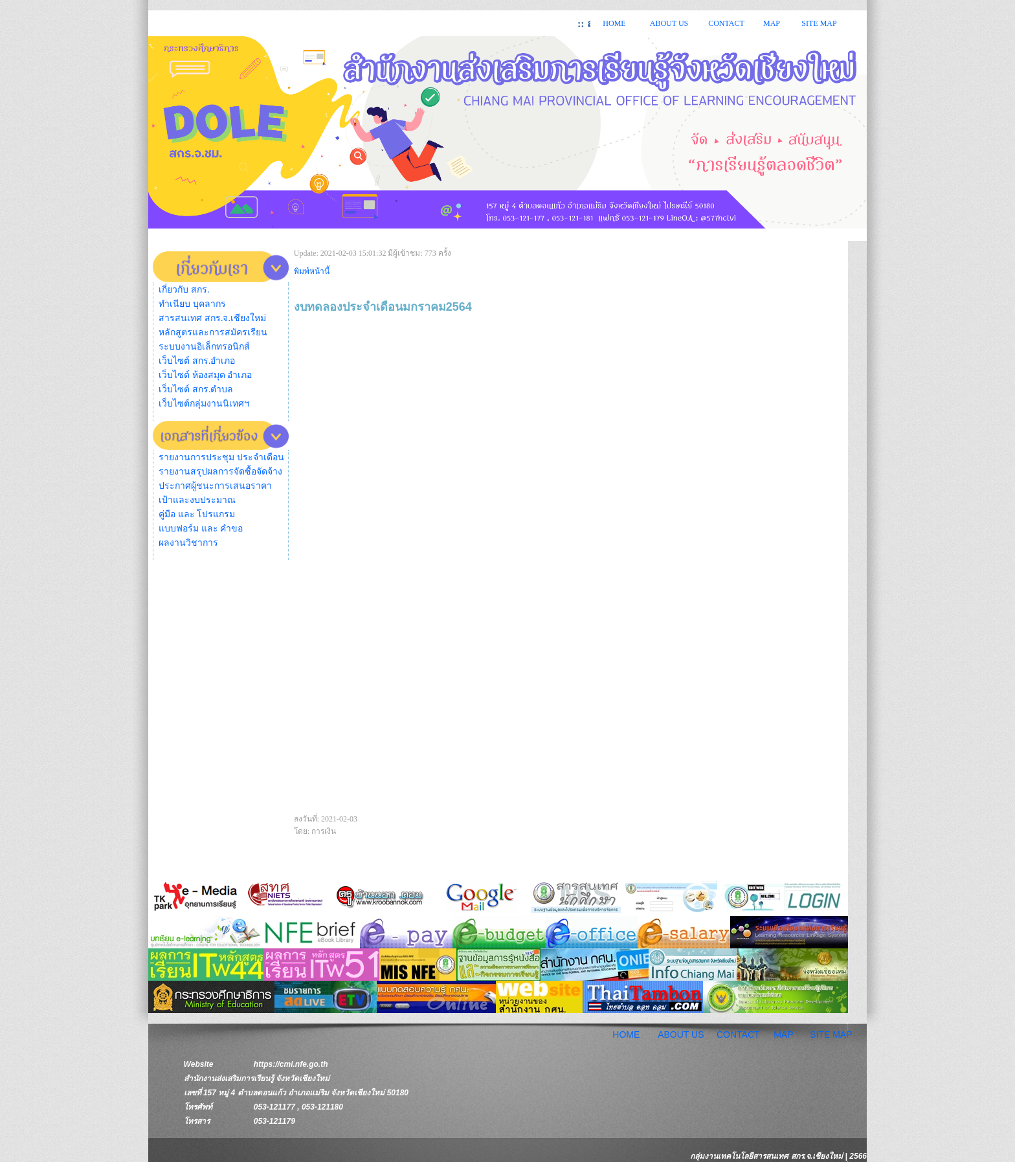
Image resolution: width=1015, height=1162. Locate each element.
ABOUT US (669, 23)
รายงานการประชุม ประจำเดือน (221, 457)
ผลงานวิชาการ (188, 543)
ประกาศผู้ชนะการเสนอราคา (215, 486)
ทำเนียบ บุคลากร (192, 304)
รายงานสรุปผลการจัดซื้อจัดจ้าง (220, 471)
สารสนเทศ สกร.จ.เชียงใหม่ (212, 318)
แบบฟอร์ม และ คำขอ (201, 528)
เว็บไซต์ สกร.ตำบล (196, 389)
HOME (614, 23)
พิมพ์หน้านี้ (311, 271)
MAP (771, 23)
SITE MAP (818, 23)
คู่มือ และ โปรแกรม (197, 514)
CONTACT (726, 23)
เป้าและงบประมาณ (197, 500)
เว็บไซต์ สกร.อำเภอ (197, 361)
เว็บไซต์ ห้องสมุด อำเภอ (205, 375)
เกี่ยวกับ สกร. (184, 290)
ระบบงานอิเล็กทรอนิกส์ (204, 347)
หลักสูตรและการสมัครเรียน (213, 332)
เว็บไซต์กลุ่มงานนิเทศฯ (204, 403)
